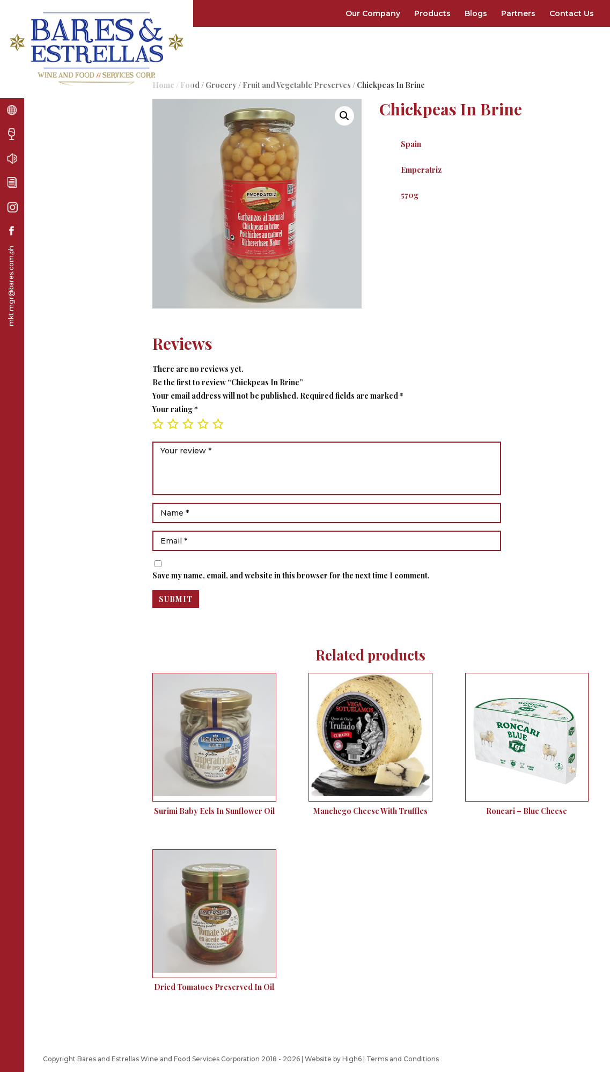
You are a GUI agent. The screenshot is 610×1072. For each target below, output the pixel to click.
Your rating (175, 409)
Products (432, 13)
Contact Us (571, 13)
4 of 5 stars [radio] (202, 423)
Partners (518, 13)
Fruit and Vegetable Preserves (296, 85)
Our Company (373, 13)
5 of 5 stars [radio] (217, 423)
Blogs (476, 13)
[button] (344, 116)
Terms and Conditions (402, 1059)
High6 (352, 1059)
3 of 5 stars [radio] (187, 423)
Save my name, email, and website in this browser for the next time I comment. (291, 575)
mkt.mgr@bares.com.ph (11, 286)
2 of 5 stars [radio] (172, 423)
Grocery (221, 85)
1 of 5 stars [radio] (157, 423)
